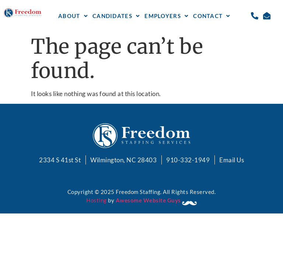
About (73, 16)
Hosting (96, 200)
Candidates (116, 16)
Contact (211, 16)
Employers (166, 16)
